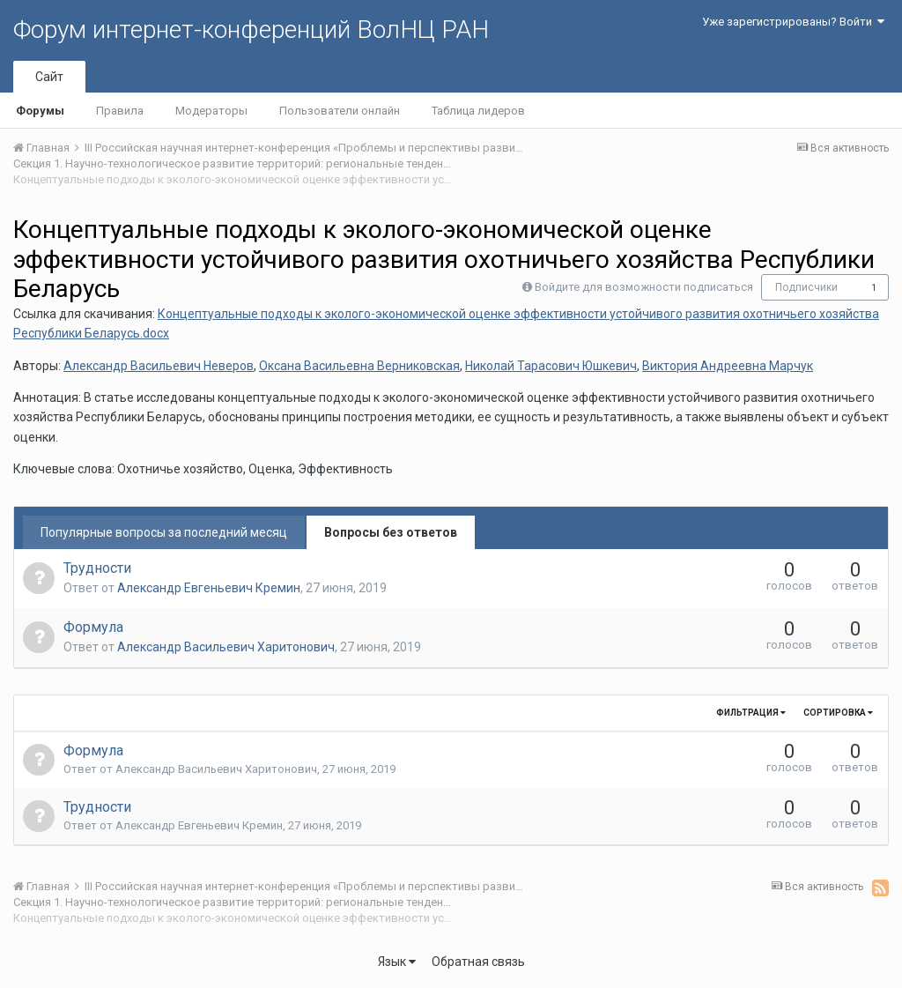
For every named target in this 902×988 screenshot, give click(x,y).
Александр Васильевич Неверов (158, 366)
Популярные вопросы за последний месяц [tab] (164, 532)
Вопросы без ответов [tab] (390, 532)
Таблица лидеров (478, 110)
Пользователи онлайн (339, 110)
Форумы (40, 110)
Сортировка (838, 712)
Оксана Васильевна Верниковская (359, 366)
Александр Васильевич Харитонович (226, 647)
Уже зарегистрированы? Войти (793, 21)
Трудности (97, 568)
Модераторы (211, 110)
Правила (120, 110)
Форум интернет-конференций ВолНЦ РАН (251, 29)
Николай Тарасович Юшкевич (551, 366)
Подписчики (806, 287)
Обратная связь (478, 962)
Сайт (49, 77)
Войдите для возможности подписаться (644, 286)
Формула (93, 627)
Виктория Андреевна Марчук (727, 366)
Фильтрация (751, 712)
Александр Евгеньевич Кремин (208, 588)
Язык (397, 962)
